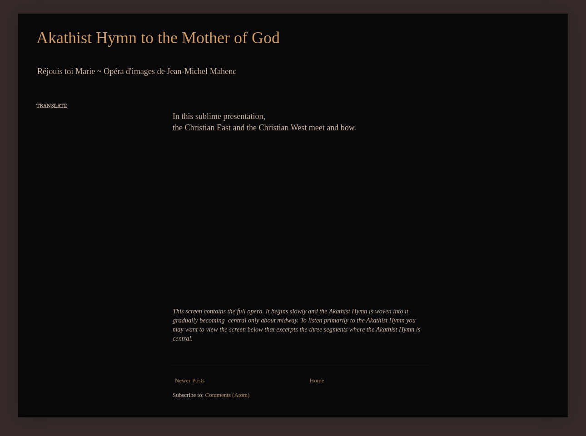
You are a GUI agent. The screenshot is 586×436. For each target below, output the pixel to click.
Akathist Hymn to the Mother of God (158, 38)
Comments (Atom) (227, 394)
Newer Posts (189, 380)
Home (317, 380)
